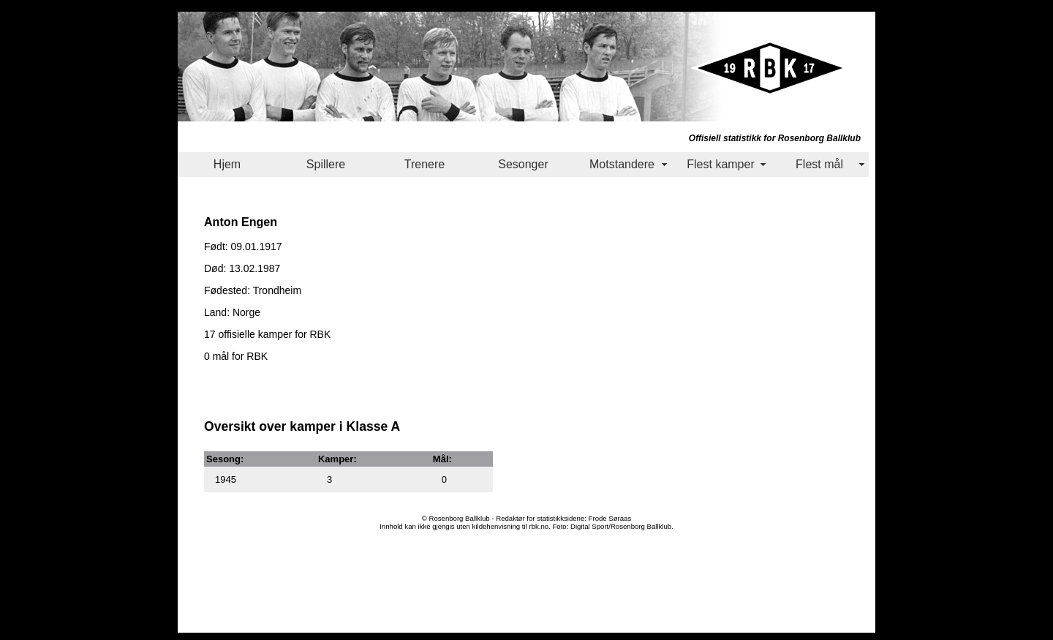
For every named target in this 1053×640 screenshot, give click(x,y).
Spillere (325, 164)
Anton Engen (240, 221)
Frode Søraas (610, 518)
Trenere (424, 164)
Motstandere (621, 164)
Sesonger (523, 164)
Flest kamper (720, 164)
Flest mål (819, 164)
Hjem (227, 164)
